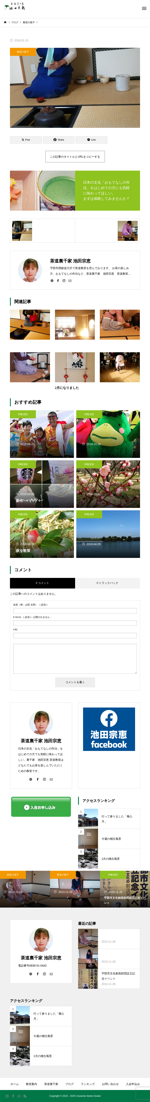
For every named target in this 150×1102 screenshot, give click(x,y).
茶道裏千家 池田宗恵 (41, 740)
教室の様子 (23, 51)
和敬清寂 (23, 414)
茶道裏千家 (51, 1084)
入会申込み (133, 1084)
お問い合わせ (110, 1084)
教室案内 (31, 1084)
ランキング (88, 1084)
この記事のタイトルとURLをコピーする (75, 156)
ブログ (69, 1084)
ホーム (14, 1084)
